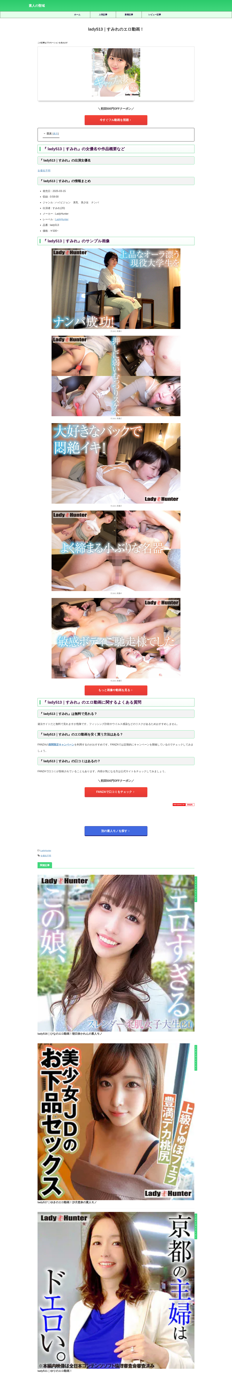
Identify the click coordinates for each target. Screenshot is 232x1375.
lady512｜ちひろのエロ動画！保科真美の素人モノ (117, 1094)
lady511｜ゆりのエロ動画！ (104, 984)
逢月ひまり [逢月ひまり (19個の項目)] (112, 1331)
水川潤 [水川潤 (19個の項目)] (72, 1326)
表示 (55, 132)
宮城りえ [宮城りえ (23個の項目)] (133, 1320)
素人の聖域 (37, 5)
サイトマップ (101, 1357)
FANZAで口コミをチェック (115, 788)
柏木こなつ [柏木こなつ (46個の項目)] (49, 1326)
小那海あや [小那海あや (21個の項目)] (147, 1320)
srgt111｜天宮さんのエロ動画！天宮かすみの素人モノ (125, 1224)
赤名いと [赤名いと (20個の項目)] (98, 1331)
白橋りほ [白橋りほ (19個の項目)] (103, 1326)
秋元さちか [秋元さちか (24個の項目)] (131, 1326)
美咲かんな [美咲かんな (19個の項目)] (145, 1326)
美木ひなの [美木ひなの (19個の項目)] (172, 1326)
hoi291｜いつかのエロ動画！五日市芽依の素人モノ (125, 1270)
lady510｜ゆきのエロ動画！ (104, 1039)
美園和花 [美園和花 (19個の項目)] (159, 1326)
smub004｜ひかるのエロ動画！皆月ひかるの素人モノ (125, 1179)
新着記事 (129, 14)
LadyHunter (61, 218)
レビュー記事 (154, 14)
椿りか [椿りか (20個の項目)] (61, 1326)
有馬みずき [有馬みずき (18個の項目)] (178, 1320)
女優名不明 (44, 169)
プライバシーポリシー (121, 1357)
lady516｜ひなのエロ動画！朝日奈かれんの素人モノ (118, 875)
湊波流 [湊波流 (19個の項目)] (92, 1326)
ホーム (77, 14)
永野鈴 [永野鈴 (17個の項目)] (82, 1326)
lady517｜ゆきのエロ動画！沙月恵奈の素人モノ (116, 930)
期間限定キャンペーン (61, 741)
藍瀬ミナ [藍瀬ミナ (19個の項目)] (186, 1326)
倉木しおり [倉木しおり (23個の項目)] (54, 1320)
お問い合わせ (140, 1357)
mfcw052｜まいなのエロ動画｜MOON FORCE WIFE (125, 1201)
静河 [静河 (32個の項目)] (135, 1331)
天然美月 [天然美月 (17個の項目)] (94, 1320)
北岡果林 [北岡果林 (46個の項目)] (82, 1320)
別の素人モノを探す (115, 825)
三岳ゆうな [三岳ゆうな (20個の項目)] (40, 1320)
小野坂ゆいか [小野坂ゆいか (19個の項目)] (162, 1320)
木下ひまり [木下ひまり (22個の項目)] (192, 1320)
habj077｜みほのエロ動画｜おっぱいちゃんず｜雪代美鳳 (125, 1247)
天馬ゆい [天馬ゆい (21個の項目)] (106, 1320)
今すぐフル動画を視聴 (115, 119)
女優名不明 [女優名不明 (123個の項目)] (120, 1320)
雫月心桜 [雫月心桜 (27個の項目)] (125, 1331)
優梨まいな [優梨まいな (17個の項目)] (68, 1320)
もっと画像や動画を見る (115, 688)
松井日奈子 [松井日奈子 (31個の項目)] (35, 1326)
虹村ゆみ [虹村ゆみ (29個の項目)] (198, 1326)
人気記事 (103, 14)
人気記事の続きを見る (115, 1299)
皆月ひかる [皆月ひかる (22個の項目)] (117, 1326)
